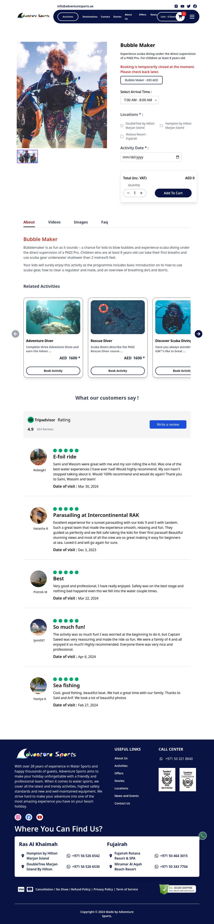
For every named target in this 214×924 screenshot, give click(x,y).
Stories (119, 781)
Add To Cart (173, 193)
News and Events (127, 796)
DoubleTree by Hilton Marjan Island (140, 125)
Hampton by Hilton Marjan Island (178, 125)
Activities (121, 766)
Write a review (168, 424)
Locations (121, 788)
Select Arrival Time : (136, 92)
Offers (119, 773)
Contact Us (122, 803)
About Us (121, 758)
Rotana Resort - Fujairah (136, 136)
